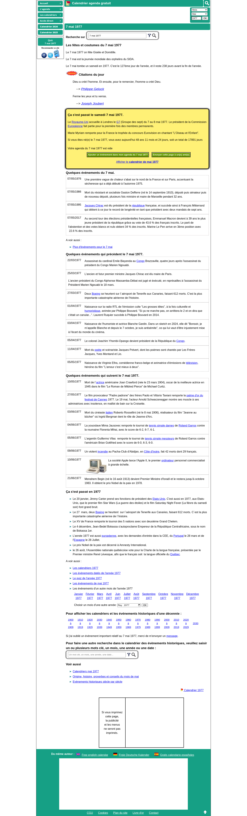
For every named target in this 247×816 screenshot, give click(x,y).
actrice (100, 382)
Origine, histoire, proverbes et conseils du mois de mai (106, 676)
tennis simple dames (161, 425)
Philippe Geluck (92, 89)
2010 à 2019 (176, 623)
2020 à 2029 (186, 623)
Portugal (178, 535)
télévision (192, 362)
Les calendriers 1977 (85, 568)
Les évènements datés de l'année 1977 (97, 573)
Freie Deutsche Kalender (134, 754)
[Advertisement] (126, 14)
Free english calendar (95, 754)
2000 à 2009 (166, 623)
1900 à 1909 (70, 623)
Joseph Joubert (92, 103)
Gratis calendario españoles (177, 754)
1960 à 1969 (128, 623)
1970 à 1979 (138, 623)
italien (109, 412)
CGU (90, 812)
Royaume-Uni (80, 122)
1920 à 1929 (90, 623)
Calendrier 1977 (192, 690)
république (138, 205)
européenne (109, 535)
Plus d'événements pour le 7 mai (93, 247)
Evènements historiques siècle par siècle (97, 681)
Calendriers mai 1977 (86, 671)
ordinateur (167, 460)
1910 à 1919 (80, 623)
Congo (140, 261)
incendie (103, 451)
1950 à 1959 (118, 623)
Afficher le (137, 161)
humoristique (92, 310)
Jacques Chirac (94, 205)
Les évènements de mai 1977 (91, 583)
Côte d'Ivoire (151, 451)
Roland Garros (187, 425)
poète (98, 349)
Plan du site (120, 812)
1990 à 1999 (157, 623)
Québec (175, 554)
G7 (118, 122)
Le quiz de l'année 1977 (87, 578)
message (172, 635)
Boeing (96, 293)
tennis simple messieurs (159, 438)
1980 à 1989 (147, 623)
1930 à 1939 (99, 623)
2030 (195, 623)
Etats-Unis (158, 498)
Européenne (75, 126)
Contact (153, 812)
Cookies (103, 812)
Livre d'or (138, 812)
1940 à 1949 (109, 623)
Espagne (79, 539)
